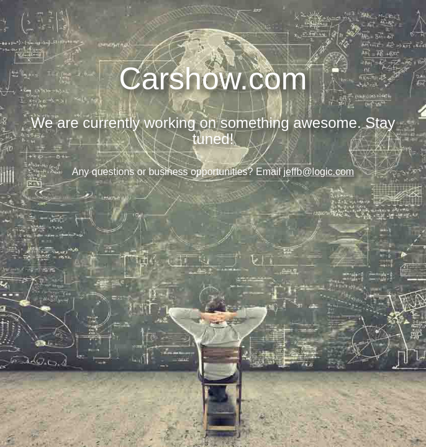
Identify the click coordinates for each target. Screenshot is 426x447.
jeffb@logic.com (318, 171)
